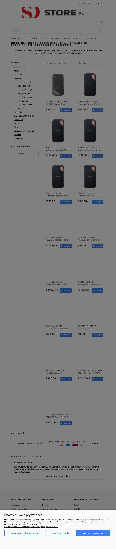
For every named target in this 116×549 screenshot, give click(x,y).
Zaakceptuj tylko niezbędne (25, 533)
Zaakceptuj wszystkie (93, 533)
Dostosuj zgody (61, 533)
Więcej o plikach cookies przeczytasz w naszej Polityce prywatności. (31, 527)
